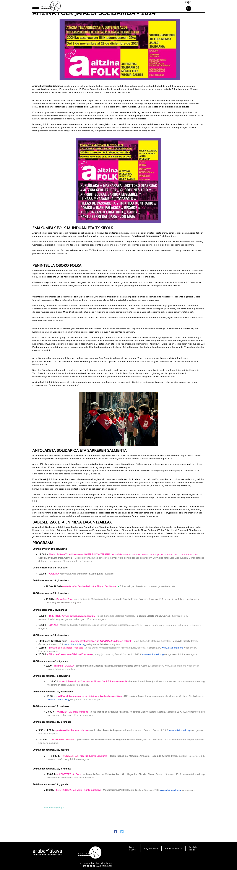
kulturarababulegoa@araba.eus (97, 863)
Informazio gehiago (54, 807)
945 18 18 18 (89, 866)
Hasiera (36, 6)
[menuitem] (133, 848)
